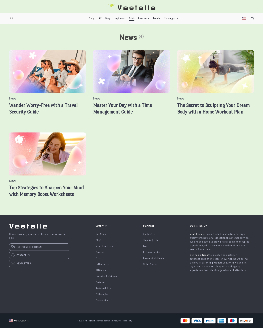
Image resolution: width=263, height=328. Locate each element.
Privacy (114, 321)
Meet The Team (104, 246)
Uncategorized (171, 18)
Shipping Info (151, 240)
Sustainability (103, 288)
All (100, 18)
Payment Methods (153, 258)
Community (102, 300)
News (131, 18)
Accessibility (126, 321)
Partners (101, 282)
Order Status (150, 264)
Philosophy (102, 294)
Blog (107, 18)
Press (99, 258)
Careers (100, 252)
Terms (107, 321)
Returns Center (152, 252)
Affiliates (101, 270)
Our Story (101, 234)
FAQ (145, 246)
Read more (143, 18)
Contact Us (149, 234)
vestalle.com (197, 234)
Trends (156, 18)
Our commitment (199, 255)
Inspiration (119, 18)
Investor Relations (106, 276)
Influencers (102, 264)
